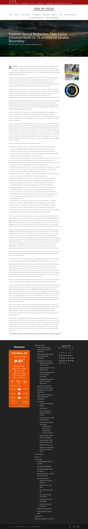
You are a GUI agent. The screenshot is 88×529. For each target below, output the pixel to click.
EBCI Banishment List (46, 445)
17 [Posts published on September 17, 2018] (59, 358)
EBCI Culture (40, 3)
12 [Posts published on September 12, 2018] (64, 355)
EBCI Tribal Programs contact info (63, 3)
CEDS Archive (43, 408)
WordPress (37, 526)
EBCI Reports (41, 401)
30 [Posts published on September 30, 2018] (73, 360)
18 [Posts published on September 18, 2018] (61, 358)
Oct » (64, 363)
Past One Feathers (70, 15)
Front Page (27, 44)
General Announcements (36, 17)
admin (12, 44)
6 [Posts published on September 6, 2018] (65, 353)
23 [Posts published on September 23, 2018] (73, 358)
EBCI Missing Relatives (52, 17)
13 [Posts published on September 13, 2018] (66, 355)
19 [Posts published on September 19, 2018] (64, 358)
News (10, 15)
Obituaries (46, 15)
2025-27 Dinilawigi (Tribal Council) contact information (47, 374)
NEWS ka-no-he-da (36, 44)
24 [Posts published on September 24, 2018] (59, 360)
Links (60, 15)
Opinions (54, 15)
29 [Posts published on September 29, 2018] (70, 360)
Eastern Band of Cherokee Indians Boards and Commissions (44, 397)
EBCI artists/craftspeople (44, 466)
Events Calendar (25, 15)
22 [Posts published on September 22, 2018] (70, 358)
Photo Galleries (24, 3)
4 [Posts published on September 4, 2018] (61, 353)
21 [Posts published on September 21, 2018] (68, 358)
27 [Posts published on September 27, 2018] (66, 360)
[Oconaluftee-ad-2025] (72, 97)
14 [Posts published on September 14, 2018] (68, 355)
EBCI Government (13, 3)
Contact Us (32, 3)
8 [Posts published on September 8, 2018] (70, 353)
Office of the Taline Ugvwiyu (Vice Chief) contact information (45, 356)
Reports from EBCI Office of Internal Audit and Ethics (47, 449)
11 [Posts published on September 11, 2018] (61, 355)
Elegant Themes (21, 526)
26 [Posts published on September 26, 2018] (64, 360)
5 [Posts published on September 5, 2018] (63, 353)
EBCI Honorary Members (44, 509)
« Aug (60, 363)
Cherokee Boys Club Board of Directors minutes (45, 413)
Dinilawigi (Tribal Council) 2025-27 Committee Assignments (47, 381)
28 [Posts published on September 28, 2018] (68, 360)
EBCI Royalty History (43, 478)
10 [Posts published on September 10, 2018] (59, 355)
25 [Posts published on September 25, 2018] (61, 360)
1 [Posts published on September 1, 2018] (70, 350)
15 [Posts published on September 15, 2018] (70, 355)
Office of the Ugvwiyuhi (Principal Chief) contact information (44, 349)
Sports (16, 15)
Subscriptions (50, 3)
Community (35, 15)
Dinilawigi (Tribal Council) (44, 361)
